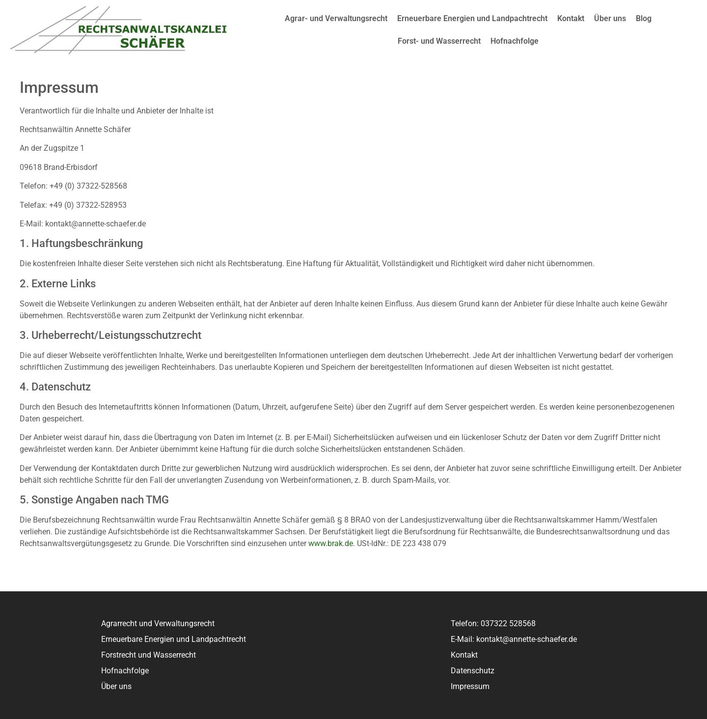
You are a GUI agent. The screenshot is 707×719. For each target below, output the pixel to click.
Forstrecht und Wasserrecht (148, 655)
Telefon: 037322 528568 (493, 623)
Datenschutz (472, 670)
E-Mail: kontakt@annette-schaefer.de (514, 639)
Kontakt (570, 18)
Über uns (610, 18)
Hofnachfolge (514, 41)
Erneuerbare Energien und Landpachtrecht (472, 18)
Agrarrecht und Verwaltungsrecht (158, 623)
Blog (644, 18)
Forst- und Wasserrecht (439, 41)
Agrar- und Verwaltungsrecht (336, 18)
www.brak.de (330, 543)
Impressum (470, 686)
